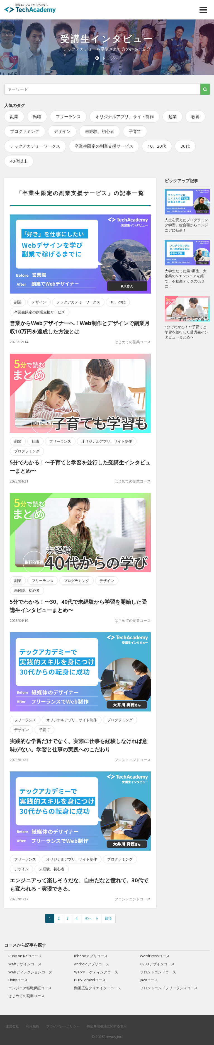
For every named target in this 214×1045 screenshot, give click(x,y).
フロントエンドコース (133, 759)
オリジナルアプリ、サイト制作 (124, 116)
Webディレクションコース (30, 972)
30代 (185, 146)
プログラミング (24, 131)
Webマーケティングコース (96, 972)
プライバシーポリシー (63, 1026)
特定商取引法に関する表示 (107, 1026)
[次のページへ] (91, 918)
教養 (195, 116)
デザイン (62, 131)
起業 (172, 116)
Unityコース (18, 979)
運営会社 (12, 1026)
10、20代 (157, 146)
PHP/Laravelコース (90, 979)
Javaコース (149, 979)
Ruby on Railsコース (25, 955)
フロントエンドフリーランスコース (169, 987)
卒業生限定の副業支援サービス (104, 146)
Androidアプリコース (91, 963)
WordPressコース (155, 955)
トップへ (106, 58)
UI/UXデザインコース (157, 963)
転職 (37, 116)
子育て (135, 131)
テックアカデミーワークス (35, 146)
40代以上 (19, 161)
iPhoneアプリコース (91, 955)
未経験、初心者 (99, 131)
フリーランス (68, 116)
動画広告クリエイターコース (97, 987)
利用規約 (32, 1026)
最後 (108, 918)
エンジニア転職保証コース (30, 987)
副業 (14, 116)
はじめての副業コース (133, 341)
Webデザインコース (25, 963)
